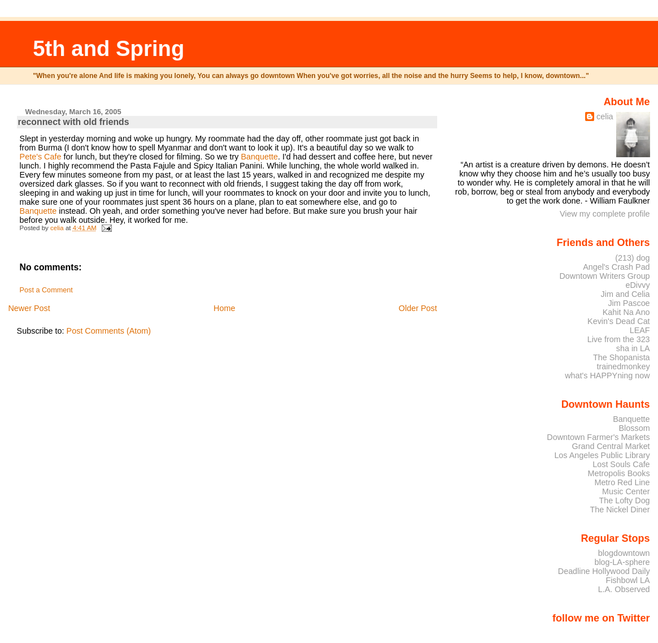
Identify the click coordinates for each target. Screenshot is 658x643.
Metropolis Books (618, 473)
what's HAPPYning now (607, 375)
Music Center (626, 491)
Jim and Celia (625, 294)
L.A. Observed (624, 589)
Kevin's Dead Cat (618, 321)
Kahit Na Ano (626, 312)
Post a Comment (46, 290)
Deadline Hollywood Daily (604, 571)
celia (604, 116)
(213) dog (632, 257)
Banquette (259, 156)
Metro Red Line (622, 482)
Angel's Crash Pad (616, 266)
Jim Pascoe (629, 303)
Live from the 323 (618, 339)
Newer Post (29, 308)
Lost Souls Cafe (621, 464)
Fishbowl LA (627, 580)
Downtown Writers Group (604, 275)
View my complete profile (605, 213)
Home (224, 308)
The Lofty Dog (624, 500)
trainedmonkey (623, 366)
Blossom (634, 428)
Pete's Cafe (41, 156)
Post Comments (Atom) (109, 330)
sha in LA (633, 348)
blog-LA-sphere (622, 562)
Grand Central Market (611, 446)
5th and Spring (108, 48)
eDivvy (638, 285)
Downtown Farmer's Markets (598, 437)
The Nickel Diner (620, 509)
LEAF (640, 330)
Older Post (418, 308)
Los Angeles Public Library (602, 455)
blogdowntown (624, 553)
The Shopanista (621, 357)
